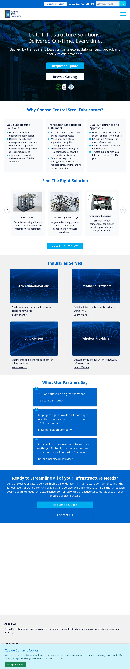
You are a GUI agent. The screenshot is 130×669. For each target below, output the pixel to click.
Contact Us (65, 515)
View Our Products (65, 246)
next (123, 210)
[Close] (123, 650)
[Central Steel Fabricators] (13, 14)
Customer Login (55, 4)
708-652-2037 (76, 4)
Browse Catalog (65, 76)
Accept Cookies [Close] (15, 664)
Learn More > (19, 314)
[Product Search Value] (107, 3)
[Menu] (123, 14)
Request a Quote (65, 66)
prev (7, 210)
